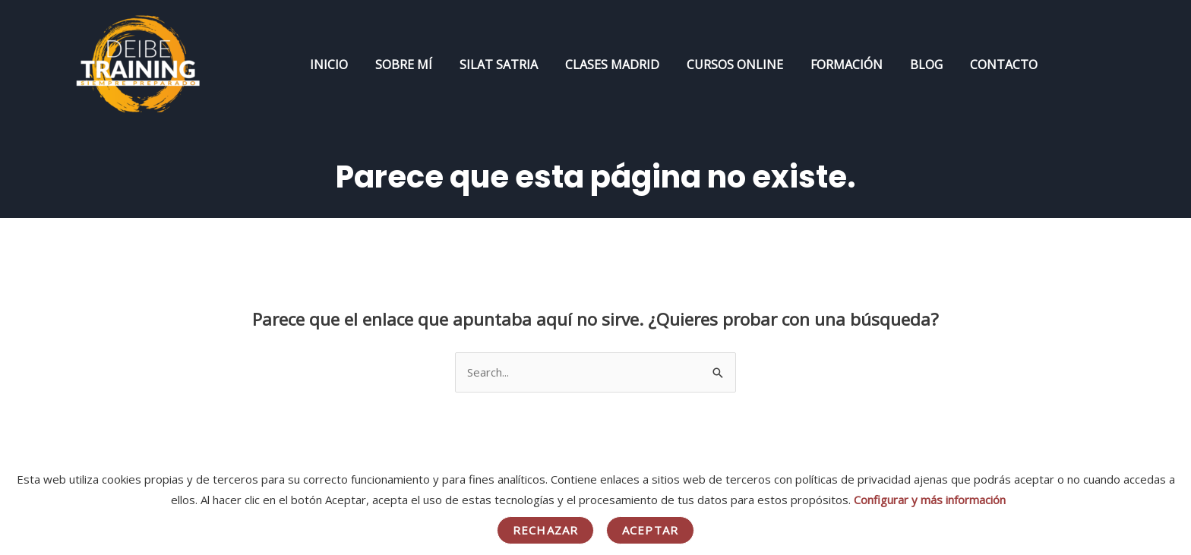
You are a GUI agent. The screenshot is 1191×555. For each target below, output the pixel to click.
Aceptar (650, 530)
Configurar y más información (930, 499)
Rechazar (545, 530)
